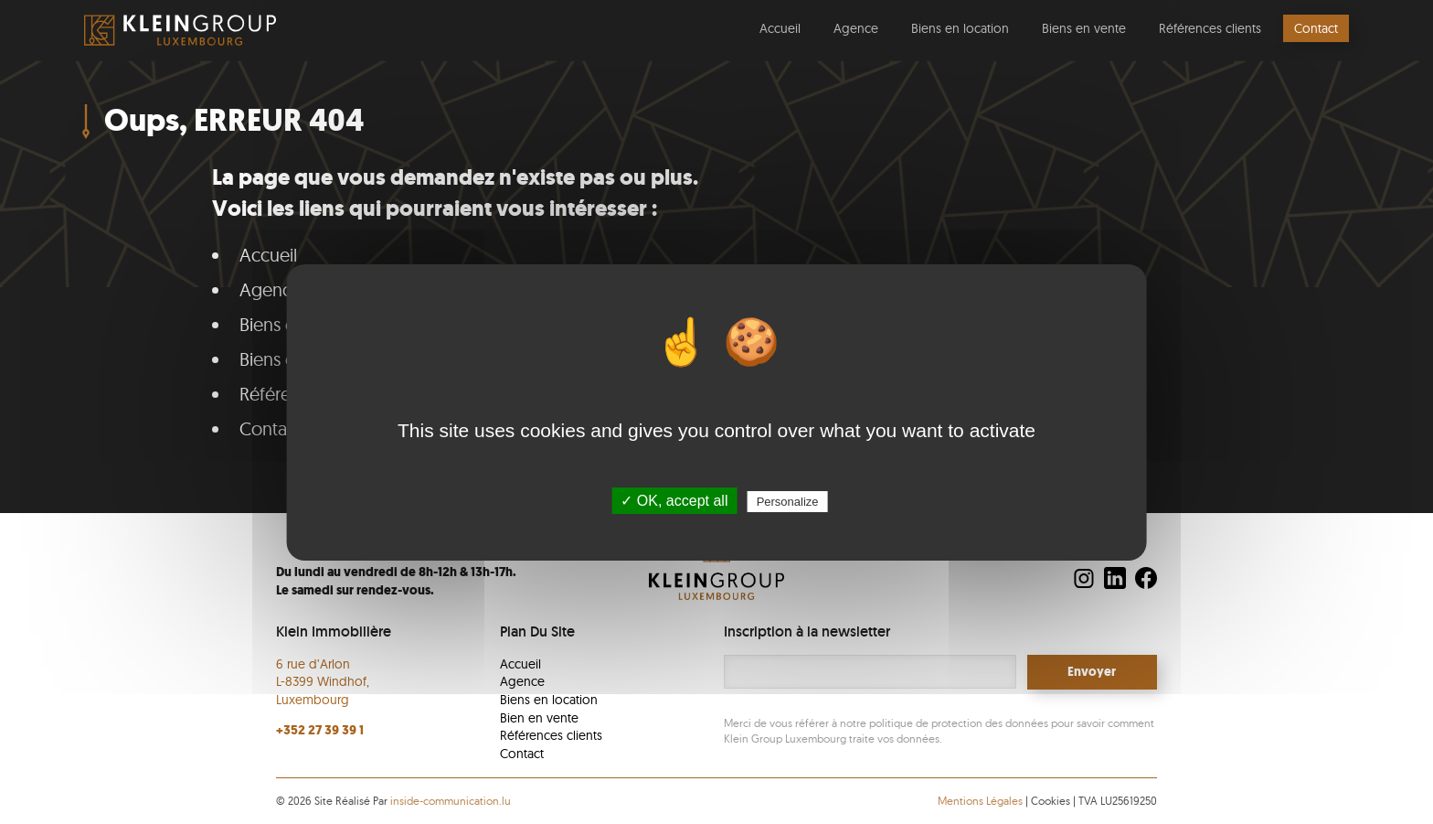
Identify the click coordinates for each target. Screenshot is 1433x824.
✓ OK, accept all (674, 500)
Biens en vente (1084, 28)
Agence (855, 28)
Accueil (780, 28)
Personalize (788, 501)
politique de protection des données (958, 723)
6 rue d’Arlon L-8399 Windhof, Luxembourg (322, 682)
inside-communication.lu (450, 801)
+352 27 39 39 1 (320, 730)
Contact (1316, 28)
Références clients (1210, 28)
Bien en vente (539, 718)
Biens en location (960, 28)
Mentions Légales (981, 801)
